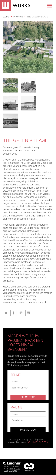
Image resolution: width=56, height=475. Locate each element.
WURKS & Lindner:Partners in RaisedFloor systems (12, 467)
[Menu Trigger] (49, 5)
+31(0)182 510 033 (38, 442)
